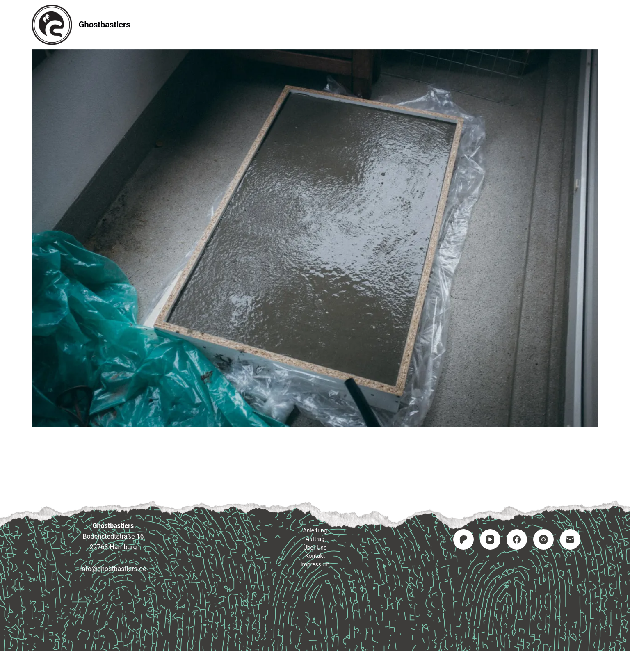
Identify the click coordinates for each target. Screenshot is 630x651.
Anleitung (264, 24)
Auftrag (315, 24)
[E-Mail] (570, 539)
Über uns (315, 547)
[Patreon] (463, 539)
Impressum (419, 24)
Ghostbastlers (104, 25)
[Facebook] (517, 539)
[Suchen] (595, 25)
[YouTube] (490, 539)
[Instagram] (543, 539)
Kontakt (364, 24)
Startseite (208, 24)
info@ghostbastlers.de (113, 569)
